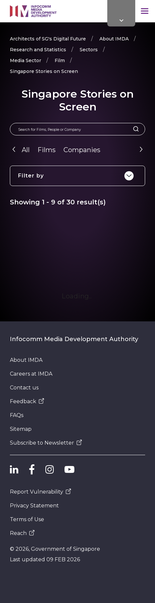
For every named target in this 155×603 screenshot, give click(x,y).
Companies (82, 150)
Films (47, 150)
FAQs (16, 415)
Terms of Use (27, 519)
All (26, 150)
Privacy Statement (34, 505)
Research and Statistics (38, 50)
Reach (22, 533)
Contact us (24, 387)
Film (60, 60)
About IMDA (114, 39)
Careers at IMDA (31, 374)
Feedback (27, 401)
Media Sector (25, 60)
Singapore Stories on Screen (44, 71)
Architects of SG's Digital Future (48, 39)
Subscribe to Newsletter (46, 443)
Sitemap (21, 429)
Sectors (89, 50)
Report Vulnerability (40, 492)
